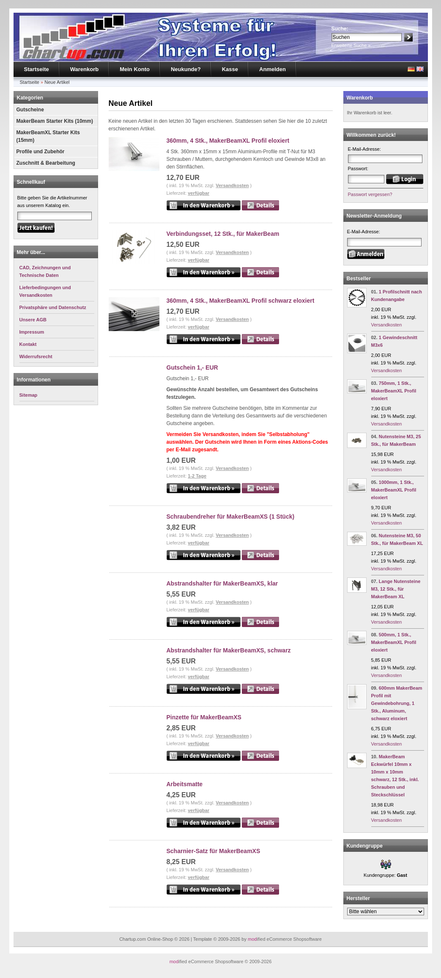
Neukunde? (186, 69)
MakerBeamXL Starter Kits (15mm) (48, 136)
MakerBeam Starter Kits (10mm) (54, 121)
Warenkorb (84, 69)
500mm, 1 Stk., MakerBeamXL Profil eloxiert (393, 642)
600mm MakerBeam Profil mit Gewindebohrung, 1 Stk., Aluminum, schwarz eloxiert (396, 703)
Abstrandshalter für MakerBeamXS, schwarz (229, 650)
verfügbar (198, 193)
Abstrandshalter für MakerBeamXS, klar (222, 583)
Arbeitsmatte (185, 784)
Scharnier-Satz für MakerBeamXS (213, 851)
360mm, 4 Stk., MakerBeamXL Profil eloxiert (228, 140)
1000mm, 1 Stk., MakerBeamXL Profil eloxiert (393, 490)
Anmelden (272, 69)
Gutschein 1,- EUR (192, 367)
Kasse (230, 69)
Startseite (36, 69)
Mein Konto (135, 69)
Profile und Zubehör (40, 152)
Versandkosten (232, 185)
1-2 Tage (197, 475)
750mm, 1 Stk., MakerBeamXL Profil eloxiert (393, 391)
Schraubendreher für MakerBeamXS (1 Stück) (231, 516)
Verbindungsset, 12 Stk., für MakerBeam (223, 233)
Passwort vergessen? (370, 194)
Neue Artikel (56, 82)
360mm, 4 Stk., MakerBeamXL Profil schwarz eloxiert (241, 300)
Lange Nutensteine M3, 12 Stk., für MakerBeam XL (396, 589)
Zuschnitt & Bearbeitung (45, 163)
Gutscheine (30, 110)
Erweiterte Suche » (351, 45)
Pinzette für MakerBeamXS (204, 717)
